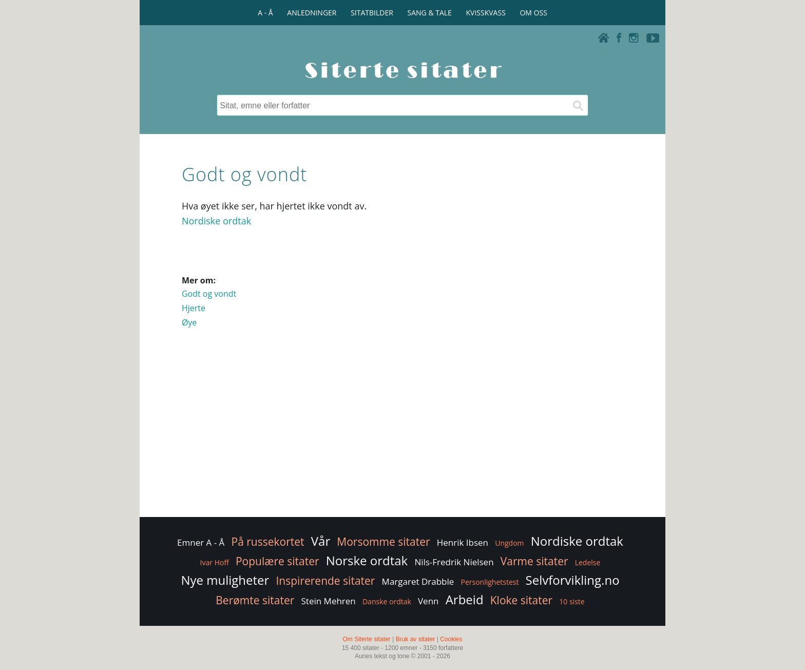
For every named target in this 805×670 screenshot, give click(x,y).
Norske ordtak (367, 560)
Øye (189, 322)
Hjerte (193, 308)
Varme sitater (534, 561)
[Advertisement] (402, 433)
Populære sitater (277, 561)
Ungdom (509, 543)
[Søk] (577, 105)
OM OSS (533, 12)
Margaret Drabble (418, 581)
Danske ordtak (386, 601)
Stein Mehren (328, 601)
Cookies (451, 639)
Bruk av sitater (415, 639)
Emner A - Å (200, 542)
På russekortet (268, 541)
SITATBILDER (372, 12)
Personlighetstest (490, 582)
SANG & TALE (430, 12)
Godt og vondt (209, 293)
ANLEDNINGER (311, 12)
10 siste (571, 601)
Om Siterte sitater (366, 639)
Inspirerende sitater (325, 580)
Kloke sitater (521, 600)
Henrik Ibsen (462, 542)
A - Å (265, 12)
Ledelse (588, 562)
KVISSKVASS (486, 12)
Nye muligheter (225, 579)
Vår (320, 540)
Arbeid (465, 599)
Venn (428, 601)
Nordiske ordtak (216, 221)
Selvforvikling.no (573, 579)
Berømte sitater (255, 600)
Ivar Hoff (214, 562)
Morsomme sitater (383, 541)
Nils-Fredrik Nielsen (453, 562)
